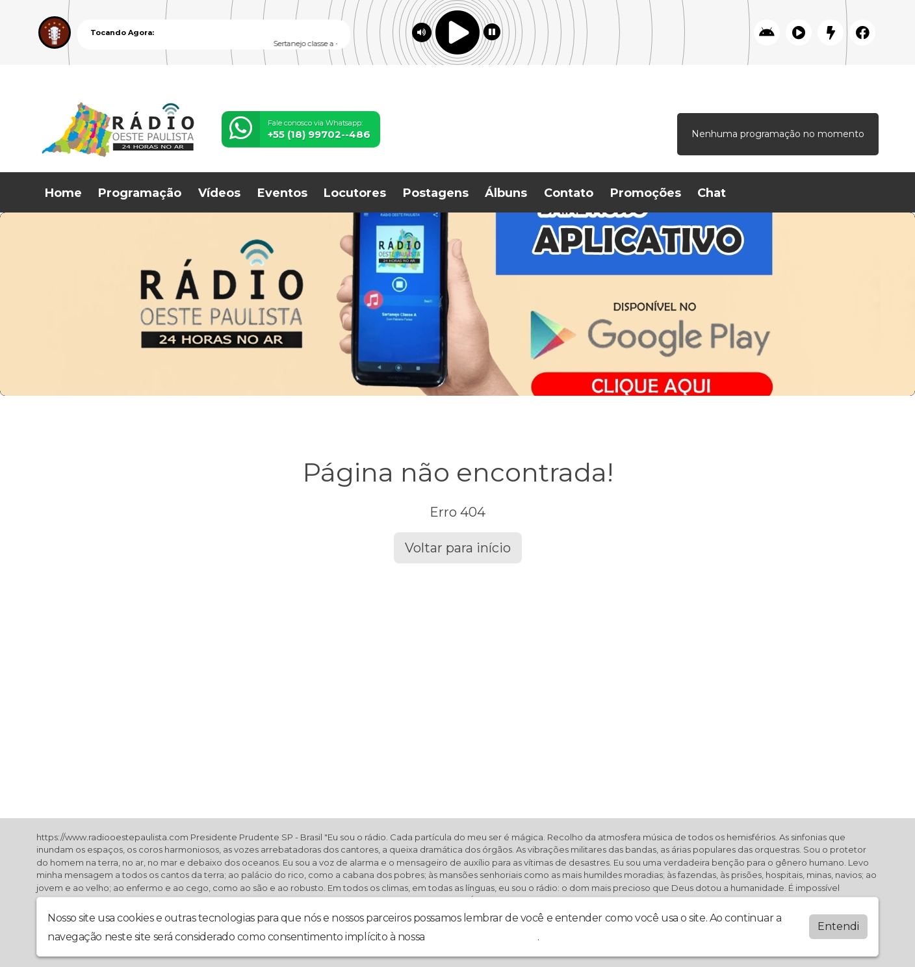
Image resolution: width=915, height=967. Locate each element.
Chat (711, 193)
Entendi (838, 926)
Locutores (355, 193)
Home (63, 193)
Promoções (645, 193)
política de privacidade (482, 937)
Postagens (436, 193)
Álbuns (506, 193)
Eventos (282, 193)
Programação (139, 193)
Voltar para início (458, 548)
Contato (568, 193)
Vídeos (219, 193)
